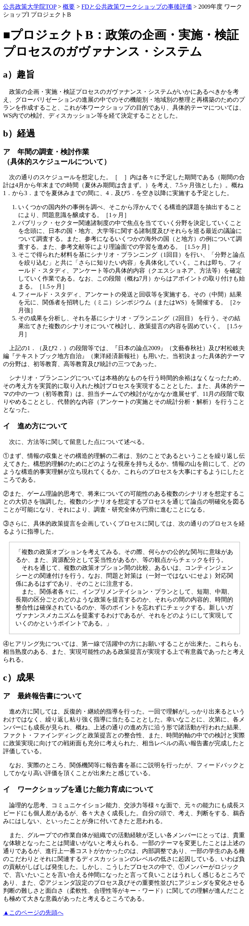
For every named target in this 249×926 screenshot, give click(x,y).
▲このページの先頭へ (33, 912)
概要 (69, 6)
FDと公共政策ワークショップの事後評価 (136, 6)
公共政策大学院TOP (29, 6)
